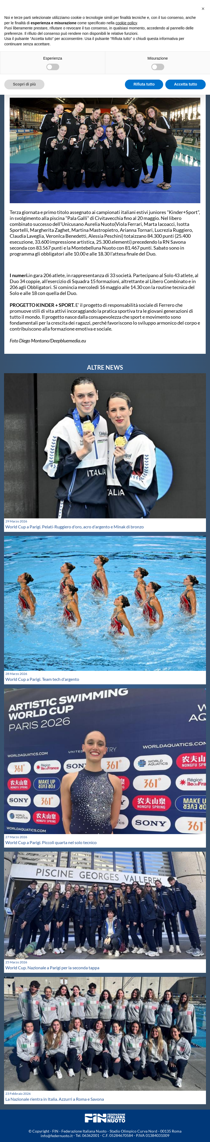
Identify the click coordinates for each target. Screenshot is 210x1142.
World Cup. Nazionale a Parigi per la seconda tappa (52, 967)
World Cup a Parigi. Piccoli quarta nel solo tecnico (51, 842)
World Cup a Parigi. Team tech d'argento (42, 679)
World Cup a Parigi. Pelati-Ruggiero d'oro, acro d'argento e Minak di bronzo (74, 526)
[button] (203, 8)
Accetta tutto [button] (185, 84)
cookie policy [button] (126, 23)
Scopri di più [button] (24, 84)
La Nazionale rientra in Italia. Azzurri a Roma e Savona (54, 1099)
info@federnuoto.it (57, 1135)
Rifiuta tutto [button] (144, 84)
